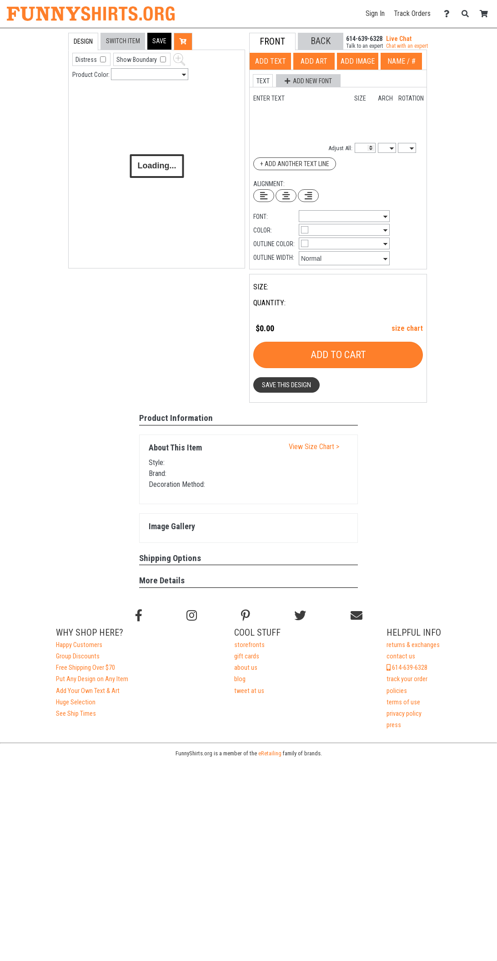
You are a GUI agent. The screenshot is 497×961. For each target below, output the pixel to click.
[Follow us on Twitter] (300, 615)
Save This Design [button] (286, 385)
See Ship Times (76, 714)
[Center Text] (286, 195)
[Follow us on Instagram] (191, 615)
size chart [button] (407, 328)
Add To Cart (338, 354)
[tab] (49, 91)
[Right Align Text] (308, 195)
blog (240, 679)
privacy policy (404, 714)
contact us (401, 656)
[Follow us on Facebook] (138, 615)
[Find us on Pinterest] (245, 615)
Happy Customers (79, 645)
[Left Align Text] (263, 195)
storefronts (249, 645)
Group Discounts (78, 656)
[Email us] (356, 615)
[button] (159, 41)
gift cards (246, 656)
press (394, 725)
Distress (86, 59)
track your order (407, 679)
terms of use (403, 702)
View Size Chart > (314, 446)
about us (245, 668)
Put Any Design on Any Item (92, 679)
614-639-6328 (407, 668)
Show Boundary (137, 59)
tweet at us (249, 691)
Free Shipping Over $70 (85, 668)
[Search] (467, 14)
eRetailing (269, 753)
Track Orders (412, 13)
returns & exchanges (413, 645)
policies (397, 691)
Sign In (375, 13)
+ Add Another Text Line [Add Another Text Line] (294, 163)
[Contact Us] (449, 14)
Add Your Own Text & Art (88, 691)
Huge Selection (75, 702)
